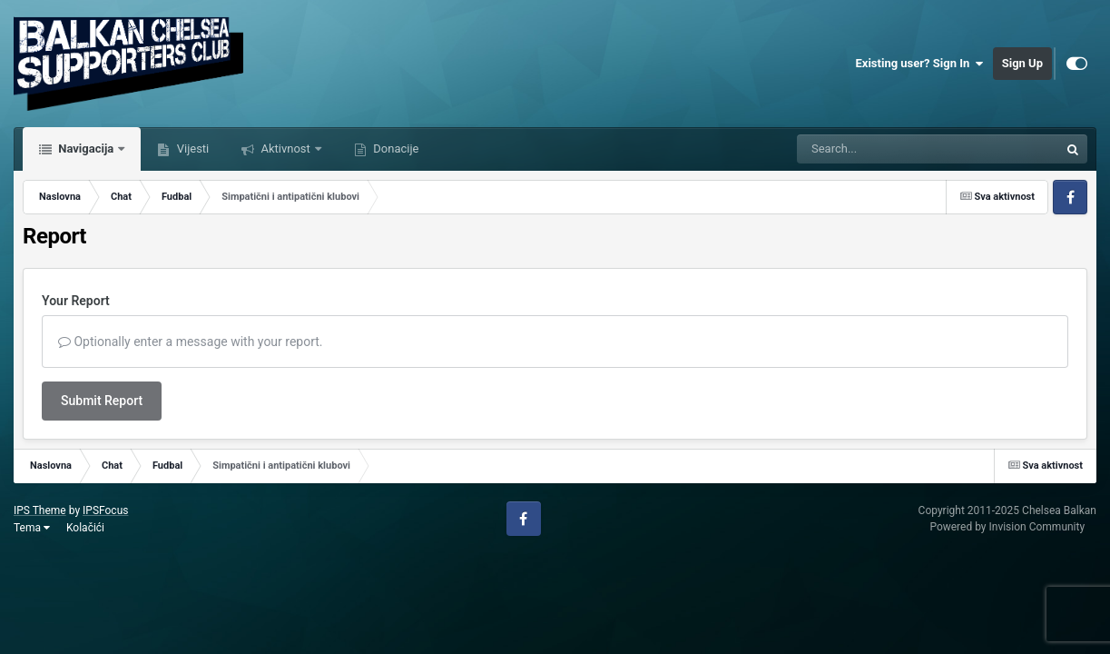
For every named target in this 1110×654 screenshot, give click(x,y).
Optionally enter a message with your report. (190, 341)
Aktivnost (285, 148)
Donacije (394, 148)
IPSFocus (105, 510)
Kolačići (85, 527)
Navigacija (85, 148)
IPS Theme (40, 510)
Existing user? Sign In (920, 63)
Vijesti (191, 148)
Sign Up (1022, 63)
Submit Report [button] (101, 400)
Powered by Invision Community (1007, 526)
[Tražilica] (882, 149)
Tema (32, 527)
